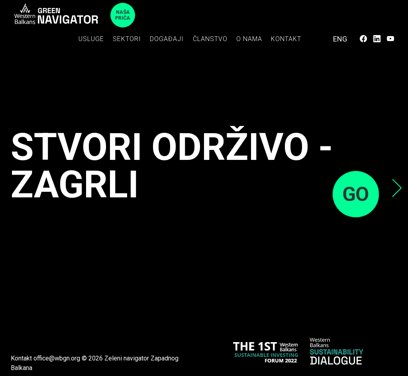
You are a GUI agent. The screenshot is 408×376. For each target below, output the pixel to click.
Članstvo (210, 39)
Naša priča (123, 15)
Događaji (167, 39)
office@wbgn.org (56, 358)
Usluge (91, 39)
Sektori (127, 39)
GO (356, 194)
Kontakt (286, 39)
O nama (249, 39)
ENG (340, 39)
